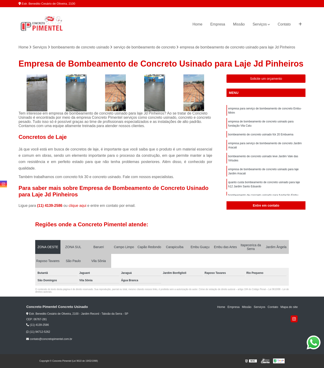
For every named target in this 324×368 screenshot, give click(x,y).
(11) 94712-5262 (38, 331)
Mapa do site (289, 307)
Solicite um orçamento (266, 78)
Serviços (260, 24)
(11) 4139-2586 (50, 206)
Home (197, 24)
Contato (284, 24)
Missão (239, 24)
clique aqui (77, 206)
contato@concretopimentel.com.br (49, 339)
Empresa (217, 24)
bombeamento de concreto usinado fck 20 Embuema (260, 134)
